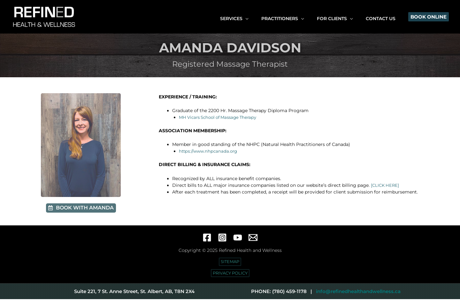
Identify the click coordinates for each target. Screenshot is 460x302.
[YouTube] (238, 240)
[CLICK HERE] (386, 201)
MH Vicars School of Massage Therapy (221, 133)
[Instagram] (221, 240)
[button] (428, 16)
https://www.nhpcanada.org (210, 167)
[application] (270, 16)
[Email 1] (255, 240)
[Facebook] (204, 240)
